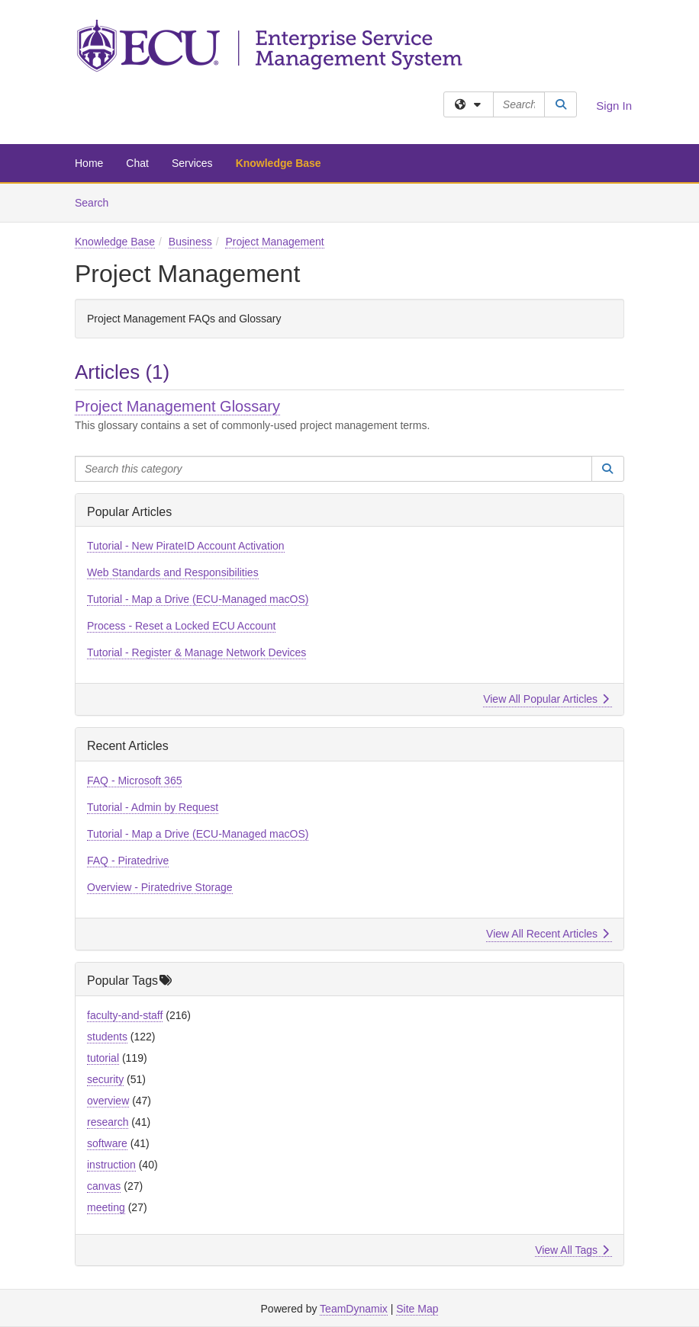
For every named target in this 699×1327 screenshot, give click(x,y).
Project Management (274, 242)
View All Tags (572, 1250)
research (107, 1122)
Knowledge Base (278, 163)
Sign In (614, 105)
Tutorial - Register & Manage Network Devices (196, 652)
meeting (106, 1207)
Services (192, 163)
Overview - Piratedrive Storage (160, 887)
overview (108, 1101)
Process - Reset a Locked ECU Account (181, 626)
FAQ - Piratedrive (128, 860)
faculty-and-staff (125, 1015)
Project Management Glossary (177, 406)
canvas (104, 1186)
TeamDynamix (354, 1309)
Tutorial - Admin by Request (152, 807)
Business (190, 242)
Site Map (417, 1309)
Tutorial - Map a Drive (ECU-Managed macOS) (197, 599)
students (107, 1037)
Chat (137, 163)
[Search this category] (333, 469)
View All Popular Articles (546, 699)
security (105, 1079)
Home (89, 163)
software (107, 1143)
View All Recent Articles (547, 934)
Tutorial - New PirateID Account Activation (186, 546)
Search (97, 201)
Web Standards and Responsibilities (173, 572)
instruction (111, 1165)
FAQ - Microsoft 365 (134, 780)
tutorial (103, 1058)
